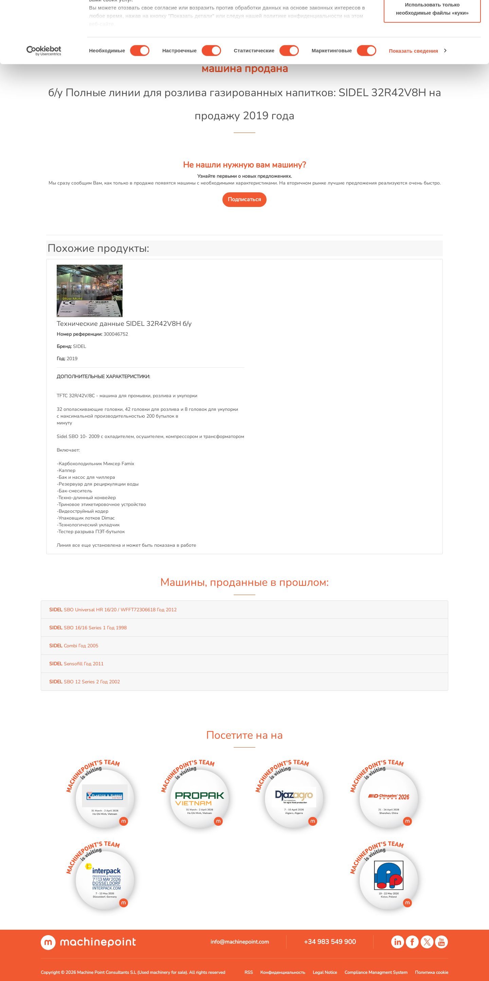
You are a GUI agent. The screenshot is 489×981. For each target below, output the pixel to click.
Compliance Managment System (376, 972)
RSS (248, 972)
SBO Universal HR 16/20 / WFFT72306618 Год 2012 (113, 609)
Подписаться (244, 199)
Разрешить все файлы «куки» (432, 18)
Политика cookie (431, 972)
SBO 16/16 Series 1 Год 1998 (88, 627)
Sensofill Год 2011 (76, 663)
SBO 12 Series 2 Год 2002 (84, 681)
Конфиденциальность (282, 972)
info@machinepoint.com (240, 942)
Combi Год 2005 (73, 645)
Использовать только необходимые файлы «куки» (432, 66)
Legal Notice (325, 972)
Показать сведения (413, 108)
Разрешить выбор (432, 40)
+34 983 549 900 (330, 942)
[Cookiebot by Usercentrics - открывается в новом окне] (44, 109)
